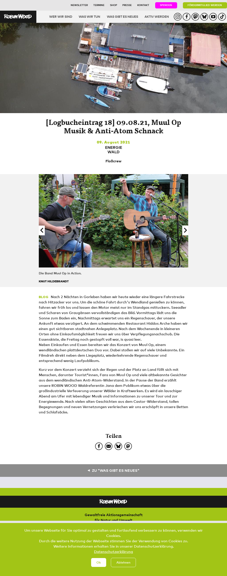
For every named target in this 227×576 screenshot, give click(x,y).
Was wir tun (89, 16)
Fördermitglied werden (205, 5)
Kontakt (143, 5)
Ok (98, 563)
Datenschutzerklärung (113, 552)
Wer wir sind (60, 16)
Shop (113, 5)
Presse (127, 5)
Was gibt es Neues (122, 16)
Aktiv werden (157, 16)
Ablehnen (123, 563)
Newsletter (79, 5)
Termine (98, 5)
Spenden (166, 5)
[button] (42, 230)
